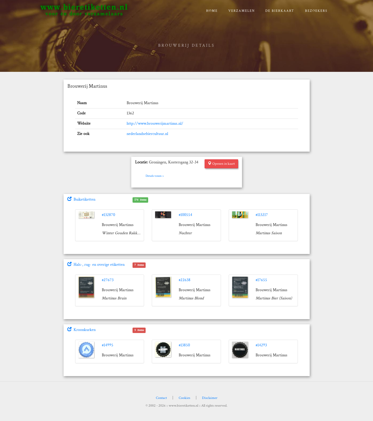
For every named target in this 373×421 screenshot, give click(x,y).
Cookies (184, 398)
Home (212, 11)
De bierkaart (279, 11)
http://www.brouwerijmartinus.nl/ (155, 123)
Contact (161, 398)
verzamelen (241, 11)
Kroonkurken (81, 329)
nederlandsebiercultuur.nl (147, 133)
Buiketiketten (81, 199)
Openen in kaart (221, 163)
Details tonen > (155, 176)
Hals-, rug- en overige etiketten (96, 264)
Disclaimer (209, 398)
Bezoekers (316, 11)
